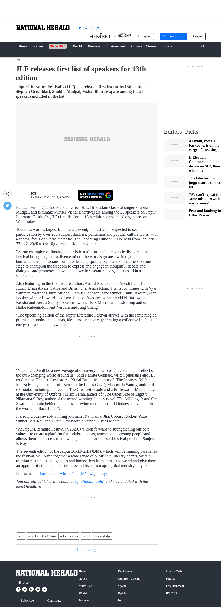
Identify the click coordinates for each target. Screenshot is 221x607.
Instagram (104, 473)
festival (86, 536)
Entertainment (175, 586)
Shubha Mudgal (102, 536)
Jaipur (21, 536)
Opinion (123, 593)
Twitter (64, 473)
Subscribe (27, 600)
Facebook (48, 473)
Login (197, 36)
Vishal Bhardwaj (69, 536)
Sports (122, 586)
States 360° (85, 586)
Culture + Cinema (129, 578)
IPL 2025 (171, 593)
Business (84, 600)
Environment (126, 571)
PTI (34, 193)
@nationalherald (89, 481)
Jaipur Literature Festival (42, 536)
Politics (170, 578)
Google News (83, 473)
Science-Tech (174, 571)
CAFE (20, 60)
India (121, 600)
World (83, 593)
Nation (83, 578)
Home (82, 571)
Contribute (54, 600)
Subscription (173, 36)
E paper (144, 36)
